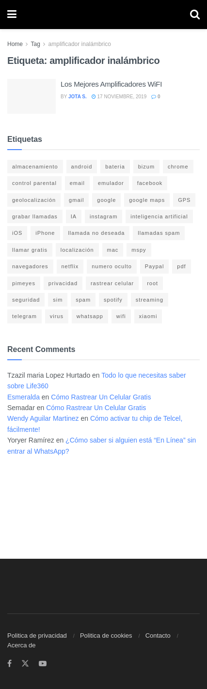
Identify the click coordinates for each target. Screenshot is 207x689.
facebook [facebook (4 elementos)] (150, 183)
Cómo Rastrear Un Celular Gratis (101, 397)
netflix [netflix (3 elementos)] (70, 266)
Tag (35, 44)
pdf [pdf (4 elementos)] (181, 266)
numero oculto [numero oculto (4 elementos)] (112, 266)
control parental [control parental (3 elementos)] (34, 183)
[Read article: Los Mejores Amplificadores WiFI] (31, 96)
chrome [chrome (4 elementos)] (178, 166)
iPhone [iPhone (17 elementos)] (45, 233)
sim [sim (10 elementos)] (58, 300)
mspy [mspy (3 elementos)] (138, 250)
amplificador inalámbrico (79, 44)
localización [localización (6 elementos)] (77, 250)
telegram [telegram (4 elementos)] (24, 316)
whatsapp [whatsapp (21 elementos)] (90, 316)
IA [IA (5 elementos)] (74, 216)
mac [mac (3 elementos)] (113, 250)
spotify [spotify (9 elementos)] (113, 300)
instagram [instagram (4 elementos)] (103, 216)
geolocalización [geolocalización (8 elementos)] (34, 200)
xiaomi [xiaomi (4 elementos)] (148, 316)
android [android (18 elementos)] (82, 166)
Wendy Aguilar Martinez (43, 418)
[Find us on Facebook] (9, 663)
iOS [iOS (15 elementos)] (17, 233)
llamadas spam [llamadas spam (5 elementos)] (159, 233)
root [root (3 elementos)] (152, 283)
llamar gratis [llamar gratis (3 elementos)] (30, 250)
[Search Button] (195, 14)
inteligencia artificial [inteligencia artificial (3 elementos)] (159, 216)
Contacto (158, 635)
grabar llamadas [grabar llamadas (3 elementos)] (35, 216)
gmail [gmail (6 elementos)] (76, 200)
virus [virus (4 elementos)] (57, 316)
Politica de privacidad (37, 635)
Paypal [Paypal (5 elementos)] (154, 266)
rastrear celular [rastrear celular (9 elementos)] (112, 283)
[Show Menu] (11, 14)
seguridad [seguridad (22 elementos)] (26, 300)
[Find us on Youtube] (43, 663)
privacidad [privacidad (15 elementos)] (63, 283)
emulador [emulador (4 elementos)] (111, 183)
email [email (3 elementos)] (77, 183)
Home (15, 44)
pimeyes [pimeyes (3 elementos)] (23, 283)
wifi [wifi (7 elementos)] (121, 316)
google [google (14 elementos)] (106, 200)
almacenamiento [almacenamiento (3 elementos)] (35, 166)
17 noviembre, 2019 (119, 96)
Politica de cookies (106, 635)
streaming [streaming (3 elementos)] (149, 300)
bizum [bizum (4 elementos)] (146, 166)
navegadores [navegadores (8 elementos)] (30, 266)
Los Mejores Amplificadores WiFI (111, 84)
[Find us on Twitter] (25, 663)
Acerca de (21, 645)
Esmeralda (23, 397)
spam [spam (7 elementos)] (83, 300)
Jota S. (77, 96)
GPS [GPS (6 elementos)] (184, 200)
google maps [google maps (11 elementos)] (147, 200)
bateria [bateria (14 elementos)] (115, 166)
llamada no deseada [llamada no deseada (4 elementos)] (96, 233)
